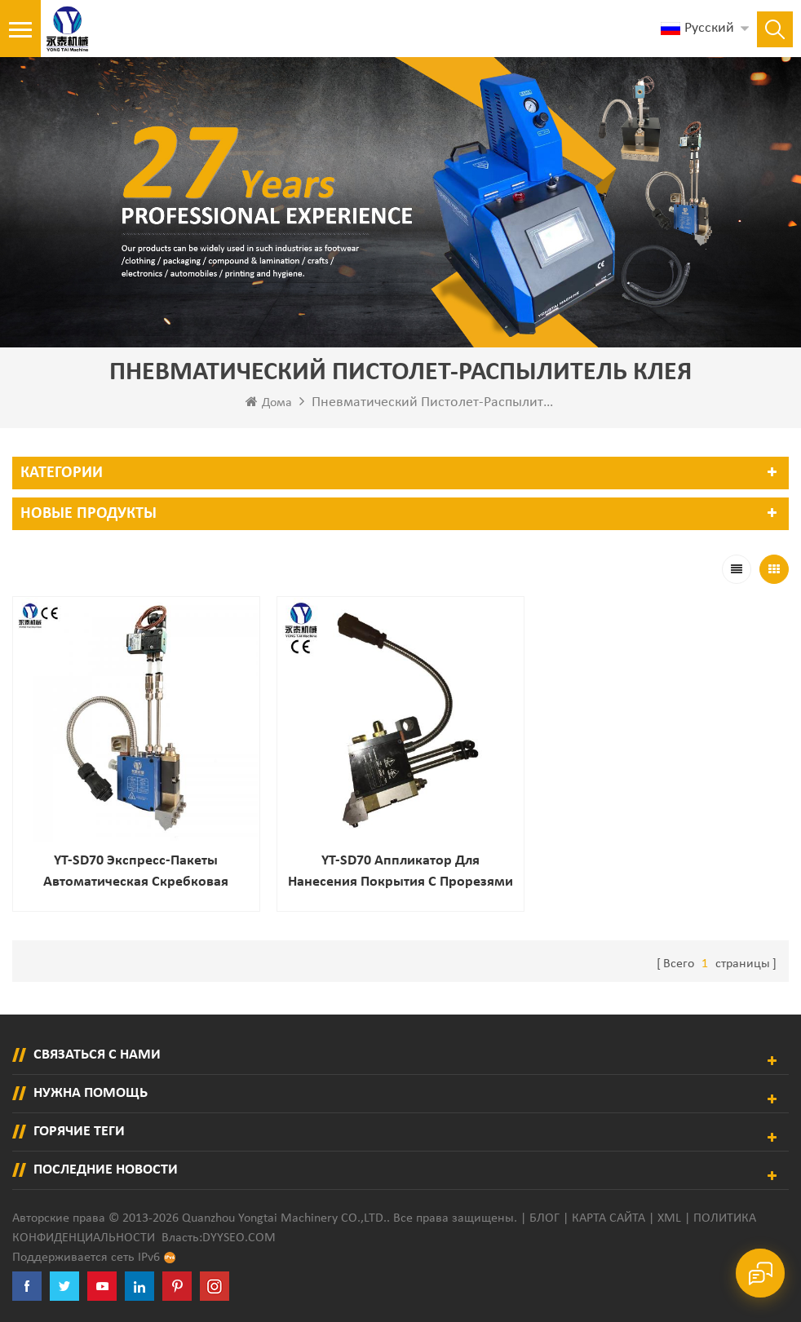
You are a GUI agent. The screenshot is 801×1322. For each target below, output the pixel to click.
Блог (544, 1218)
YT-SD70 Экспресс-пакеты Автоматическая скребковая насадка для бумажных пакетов (136, 873)
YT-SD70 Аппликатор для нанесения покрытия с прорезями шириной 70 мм (400, 873)
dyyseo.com (239, 1238)
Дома (269, 402)
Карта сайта (608, 1218)
